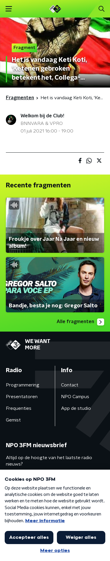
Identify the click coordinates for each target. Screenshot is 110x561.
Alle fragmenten (80, 321)
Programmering (22, 385)
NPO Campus (75, 396)
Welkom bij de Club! (42, 116)
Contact (69, 385)
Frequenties (18, 408)
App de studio (76, 408)
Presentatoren (22, 396)
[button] (8, 9)
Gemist (13, 420)
